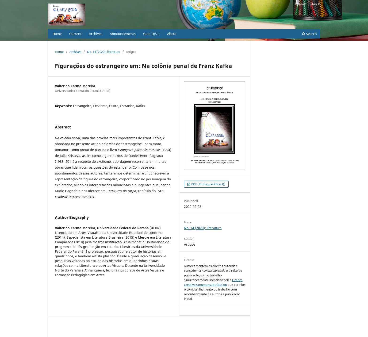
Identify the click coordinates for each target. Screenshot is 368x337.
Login (316, 3)
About (171, 33)
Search (309, 33)
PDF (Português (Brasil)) (208, 184)
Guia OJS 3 (151, 33)
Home (57, 33)
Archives (95, 33)
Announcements (123, 33)
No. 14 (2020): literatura (103, 52)
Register (301, 3)
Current (75, 33)
